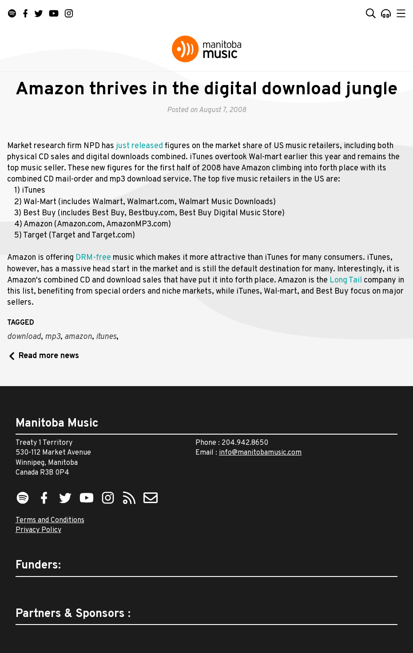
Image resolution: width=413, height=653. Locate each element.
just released (140, 146)
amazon (78, 337)
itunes (106, 337)
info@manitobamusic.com (260, 452)
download (24, 337)
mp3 (52, 337)
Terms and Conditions (50, 520)
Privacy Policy (38, 530)
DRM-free (93, 258)
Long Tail (346, 280)
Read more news (49, 356)
